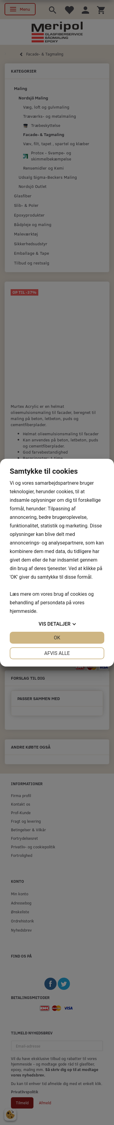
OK (57, 638)
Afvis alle (57, 653)
